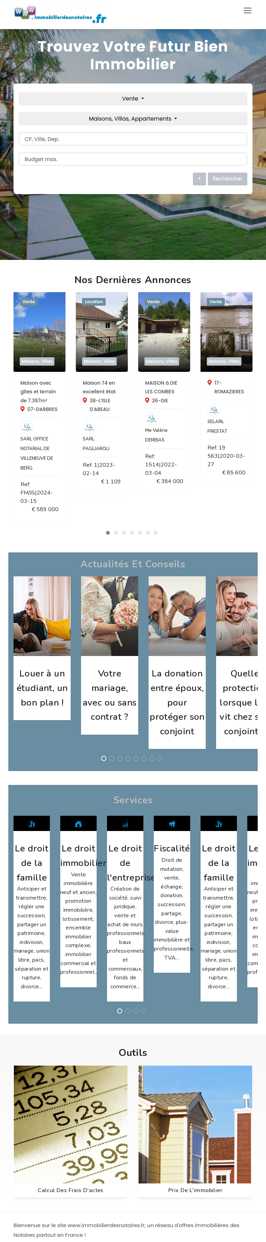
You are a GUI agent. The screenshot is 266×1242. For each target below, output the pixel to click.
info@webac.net (168, 1158)
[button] (107, 470)
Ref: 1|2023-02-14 (169, 428)
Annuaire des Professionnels (51, 1158)
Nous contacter (36, 1171)
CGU (23, 1183)
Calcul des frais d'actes (71, 1011)
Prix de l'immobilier (195, 1011)
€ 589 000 (107, 448)
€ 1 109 (236, 428)
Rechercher (227, 178)
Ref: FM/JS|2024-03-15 (50, 448)
